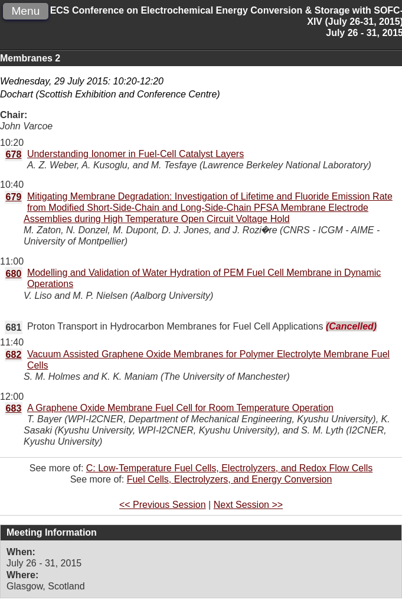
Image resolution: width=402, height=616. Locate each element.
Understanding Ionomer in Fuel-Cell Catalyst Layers (135, 154)
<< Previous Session (162, 505)
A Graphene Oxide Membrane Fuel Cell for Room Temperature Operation (180, 408)
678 (14, 154)
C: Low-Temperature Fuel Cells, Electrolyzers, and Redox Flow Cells (229, 468)
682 (14, 355)
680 (14, 274)
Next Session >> (248, 505)
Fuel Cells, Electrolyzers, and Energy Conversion (229, 479)
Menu (25, 11)
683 (14, 408)
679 (14, 197)
